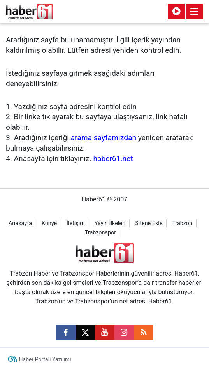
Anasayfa (20, 223)
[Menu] (195, 11)
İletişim (76, 223)
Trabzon (182, 223)
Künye (49, 223)
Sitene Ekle (148, 223)
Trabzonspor (100, 232)
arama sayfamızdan (103, 137)
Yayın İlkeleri (110, 223)
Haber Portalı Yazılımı (45, 359)
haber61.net (113, 158)
